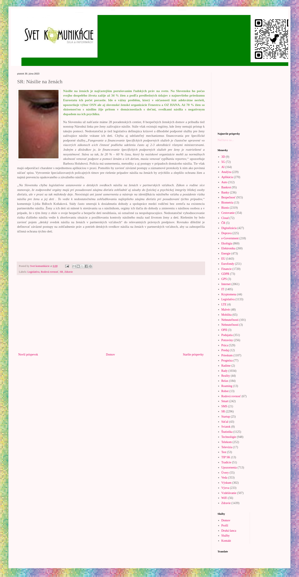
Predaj (225, 350)
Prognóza (227, 360)
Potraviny (227, 340)
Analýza (226, 172)
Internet (226, 284)
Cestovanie (228, 212)
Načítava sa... (226, 140)
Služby (225, 535)
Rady (224, 370)
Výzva (225, 487)
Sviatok (226, 426)
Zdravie (68, 271)
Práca (224, 345)
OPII (224, 330)
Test (223, 452)
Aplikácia (227, 177)
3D (223, 156)
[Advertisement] (111, 316)
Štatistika (227, 431)
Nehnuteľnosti (230, 319)
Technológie (228, 437)
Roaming (226, 386)
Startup (225, 416)
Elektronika (228, 248)
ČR (223, 223)
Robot (225, 391)
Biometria (227, 202)
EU (223, 258)
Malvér (225, 309)
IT (222, 289)
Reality (225, 375)
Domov (110, 354)
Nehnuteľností (230, 324)
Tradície (226, 462)
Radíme (226, 365)
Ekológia (226, 243)
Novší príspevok (28, 354)
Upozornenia (229, 467)
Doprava (226, 233)
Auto (224, 182)
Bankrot (226, 187)
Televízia (226, 447)
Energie (226, 253)
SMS (224, 406)
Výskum (226, 482)
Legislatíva (33, 271)
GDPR (225, 273)
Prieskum (227, 355)
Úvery (225, 472)
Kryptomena (228, 294)
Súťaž (224, 421)
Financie (226, 269)
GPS (224, 279)
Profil (224, 525)
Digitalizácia (229, 228)
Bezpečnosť (228, 197)
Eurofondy (227, 263)
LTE (224, 304)
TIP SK (225, 457)
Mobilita (226, 314)
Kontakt (226, 540)
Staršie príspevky (193, 354)
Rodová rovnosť (49, 271)
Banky (225, 192)
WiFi (224, 498)
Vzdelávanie (228, 493)
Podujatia (227, 335)
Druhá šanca (228, 530)
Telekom (226, 442)
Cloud (225, 218)
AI (223, 167)
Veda (224, 477)
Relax (224, 380)
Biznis (225, 207)
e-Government (230, 238)
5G (223, 162)
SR (61, 271)
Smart (224, 401)
